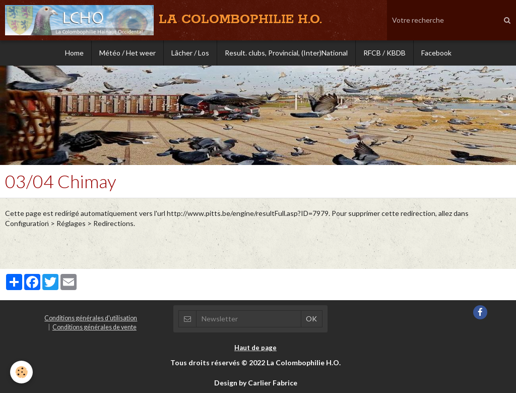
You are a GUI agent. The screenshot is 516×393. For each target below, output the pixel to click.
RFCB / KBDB (384, 52)
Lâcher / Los (190, 52)
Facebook (436, 52)
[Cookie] (21, 372)
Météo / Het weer (127, 52)
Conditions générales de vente (94, 327)
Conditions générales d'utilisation (90, 318)
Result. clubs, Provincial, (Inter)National (286, 52)
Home (74, 52)
